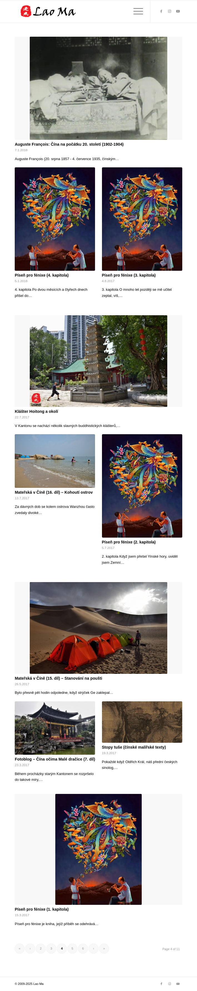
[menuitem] (135, 11)
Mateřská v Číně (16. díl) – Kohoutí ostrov (54, 492)
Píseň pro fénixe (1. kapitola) (42, 909)
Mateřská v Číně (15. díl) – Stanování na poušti (58, 678)
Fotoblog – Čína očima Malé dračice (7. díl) (55, 759)
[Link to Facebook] (161, 11)
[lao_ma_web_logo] (82, 11)
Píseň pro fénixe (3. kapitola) (129, 275)
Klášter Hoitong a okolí (36, 411)
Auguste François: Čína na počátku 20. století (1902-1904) (69, 144)
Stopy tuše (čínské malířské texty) (134, 747)
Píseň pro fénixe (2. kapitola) (129, 542)
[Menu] (135, 11)
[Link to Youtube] (178, 11)
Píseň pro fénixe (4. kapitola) (42, 275)
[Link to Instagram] (170, 11)
